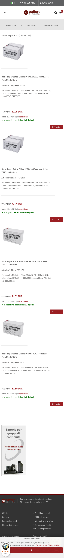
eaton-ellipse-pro (50, 25)
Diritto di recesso (41, 517)
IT (14, 3)
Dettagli (56, 127)
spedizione (23, 117)
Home (8, 25)
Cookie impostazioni (42, 528)
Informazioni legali (9, 521)
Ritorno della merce (10, 525)
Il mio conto (46, 3)
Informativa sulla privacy (44, 521)
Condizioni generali (42, 513)
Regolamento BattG (43, 525)
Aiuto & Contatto (28, 3)
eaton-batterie (33, 25)
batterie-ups (19, 25)
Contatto (5, 517)
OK (32, 550)
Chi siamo (6, 513)
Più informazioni (41, 545)
